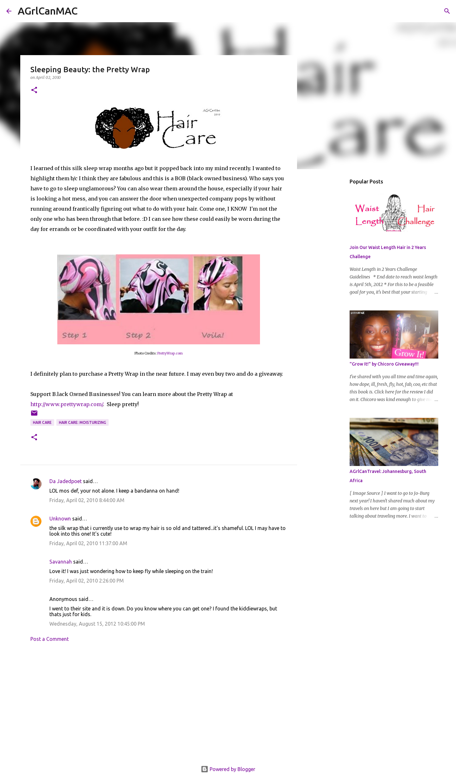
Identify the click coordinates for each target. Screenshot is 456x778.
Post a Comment (49, 639)
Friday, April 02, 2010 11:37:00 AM (88, 543)
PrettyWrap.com (170, 353)
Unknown (60, 518)
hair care (42, 422)
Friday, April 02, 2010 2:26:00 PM (86, 581)
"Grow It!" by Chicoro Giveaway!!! (384, 364)
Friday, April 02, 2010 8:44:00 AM (86, 500)
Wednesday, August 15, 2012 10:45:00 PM (97, 624)
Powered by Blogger (228, 769)
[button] (34, 90)
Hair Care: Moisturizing (82, 422)
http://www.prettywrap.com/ (66, 404)
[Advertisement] (159, 705)
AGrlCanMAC (48, 10)
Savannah (60, 561)
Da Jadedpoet (65, 481)
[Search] (86, 11)
